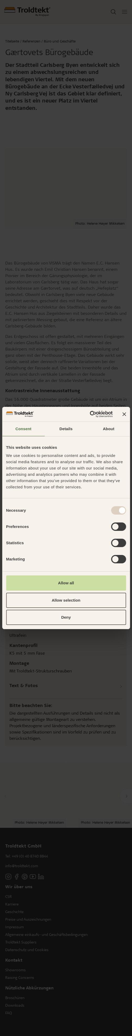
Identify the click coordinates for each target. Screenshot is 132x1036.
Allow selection (66, 600)
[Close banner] (124, 414)
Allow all (66, 583)
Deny (66, 617)
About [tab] (108, 429)
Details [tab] (66, 429)
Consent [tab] (23, 429)
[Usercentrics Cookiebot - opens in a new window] (90, 414)
